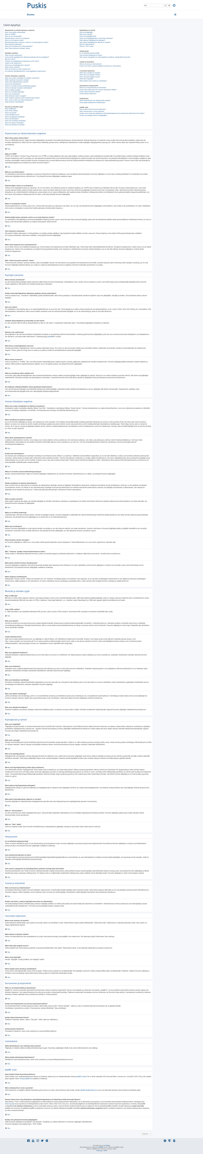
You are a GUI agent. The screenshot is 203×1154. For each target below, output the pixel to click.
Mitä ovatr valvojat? (86, 34)
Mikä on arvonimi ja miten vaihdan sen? (18, 69)
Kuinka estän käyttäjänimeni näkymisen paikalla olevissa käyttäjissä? (27, 57)
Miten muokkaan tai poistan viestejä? (17, 80)
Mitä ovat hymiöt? (11, 113)
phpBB (50, 336)
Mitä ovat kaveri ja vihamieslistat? (91, 64)
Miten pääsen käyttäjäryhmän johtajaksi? (92, 40)
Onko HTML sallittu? (11, 111)
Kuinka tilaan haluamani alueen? (90, 92)
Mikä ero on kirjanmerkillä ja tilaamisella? (93, 87)
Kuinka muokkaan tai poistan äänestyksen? (19, 88)
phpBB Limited (81, 1076)
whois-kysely (9, 1104)
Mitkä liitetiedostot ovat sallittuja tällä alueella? (95, 100)
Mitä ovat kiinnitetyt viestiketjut (15, 121)
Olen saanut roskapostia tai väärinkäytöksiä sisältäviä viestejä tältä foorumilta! (105, 57)
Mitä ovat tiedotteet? (12, 119)
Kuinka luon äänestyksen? (13, 84)
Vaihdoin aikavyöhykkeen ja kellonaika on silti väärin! (22, 61)
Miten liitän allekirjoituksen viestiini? (17, 82)
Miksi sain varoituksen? (12, 94)
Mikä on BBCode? (10, 109)
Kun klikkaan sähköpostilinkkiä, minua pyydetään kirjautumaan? (25, 71)
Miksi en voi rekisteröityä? (13, 36)
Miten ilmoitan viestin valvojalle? (15, 96)
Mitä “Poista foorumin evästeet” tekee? (17, 48)
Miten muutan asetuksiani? (13, 55)
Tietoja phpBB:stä (26, 1079)
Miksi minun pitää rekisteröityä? (15, 32)
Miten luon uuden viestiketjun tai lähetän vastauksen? (22, 78)
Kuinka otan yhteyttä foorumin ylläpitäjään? (93, 115)
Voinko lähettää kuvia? (12, 115)
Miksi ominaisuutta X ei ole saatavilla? (92, 111)
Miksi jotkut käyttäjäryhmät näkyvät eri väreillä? (95, 42)
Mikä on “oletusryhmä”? (87, 44)
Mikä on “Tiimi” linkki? (87, 46)
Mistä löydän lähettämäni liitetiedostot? (92, 102)
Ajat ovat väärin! (10, 59)
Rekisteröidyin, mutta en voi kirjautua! (17, 38)
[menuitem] (174, 5)
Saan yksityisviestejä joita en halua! (91, 55)
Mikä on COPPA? (10, 34)
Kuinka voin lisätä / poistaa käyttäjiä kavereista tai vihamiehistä (100, 66)
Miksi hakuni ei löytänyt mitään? (90, 75)
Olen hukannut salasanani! (13, 44)
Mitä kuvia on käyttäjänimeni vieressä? (17, 65)
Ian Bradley (106, 1145)
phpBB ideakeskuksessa (88, 1090)
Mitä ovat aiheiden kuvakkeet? (15, 125)
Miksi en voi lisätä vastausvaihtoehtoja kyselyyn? (20, 86)
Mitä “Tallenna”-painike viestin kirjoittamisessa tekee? (22, 98)
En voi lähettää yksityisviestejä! (89, 53)
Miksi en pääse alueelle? (13, 90)
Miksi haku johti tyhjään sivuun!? (90, 77)
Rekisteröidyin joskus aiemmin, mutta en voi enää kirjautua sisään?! (26, 42)
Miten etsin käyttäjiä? (86, 79)
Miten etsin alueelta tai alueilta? (90, 73)
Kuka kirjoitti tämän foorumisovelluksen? (93, 109)
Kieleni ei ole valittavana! (13, 63)
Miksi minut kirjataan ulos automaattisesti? (19, 46)
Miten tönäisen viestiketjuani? (14, 102)
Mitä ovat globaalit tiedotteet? (15, 117)
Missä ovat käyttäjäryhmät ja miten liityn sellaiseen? (96, 38)
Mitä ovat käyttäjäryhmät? (88, 36)
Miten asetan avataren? (12, 67)
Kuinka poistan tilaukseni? (88, 93)
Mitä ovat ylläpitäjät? (86, 32)
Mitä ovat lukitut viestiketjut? (14, 123)
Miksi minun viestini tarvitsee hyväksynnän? (19, 100)
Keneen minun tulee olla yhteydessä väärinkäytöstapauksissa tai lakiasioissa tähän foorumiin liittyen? (112, 113)
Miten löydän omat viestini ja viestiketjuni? (93, 81)
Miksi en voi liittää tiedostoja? (14, 92)
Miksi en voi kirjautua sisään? (14, 40)
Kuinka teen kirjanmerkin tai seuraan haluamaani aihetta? (98, 90)
